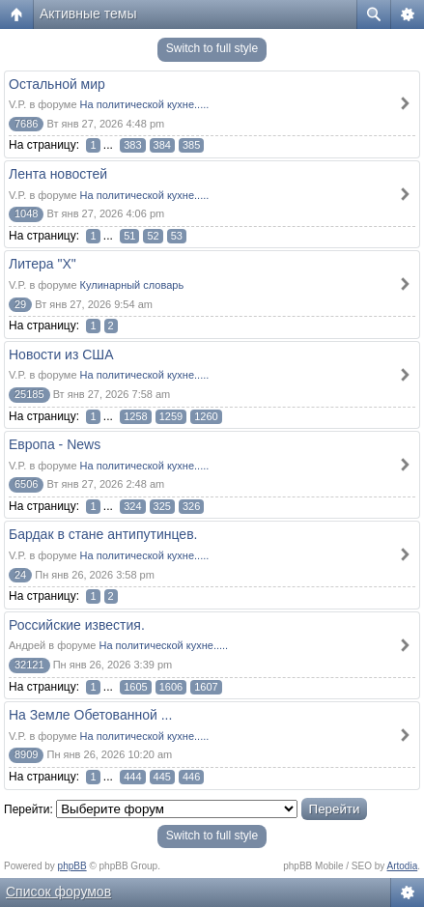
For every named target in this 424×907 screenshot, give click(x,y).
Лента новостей (58, 174)
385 (191, 145)
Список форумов (58, 891)
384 (162, 145)
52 (152, 235)
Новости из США (61, 354)
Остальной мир (57, 84)
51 (129, 235)
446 (191, 776)
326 (191, 506)
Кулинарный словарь (132, 285)
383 (132, 145)
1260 (205, 416)
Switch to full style (212, 48)
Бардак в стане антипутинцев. (103, 534)
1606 (171, 687)
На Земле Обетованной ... (90, 715)
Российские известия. (77, 625)
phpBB (72, 866)
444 (132, 776)
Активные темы (88, 13)
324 (132, 506)
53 (177, 235)
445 (162, 776)
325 (162, 506)
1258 (135, 416)
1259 (171, 416)
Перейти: (28, 809)
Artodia (402, 866)
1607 (205, 687)
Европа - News (54, 444)
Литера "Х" (42, 263)
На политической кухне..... (145, 104)
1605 (135, 687)
